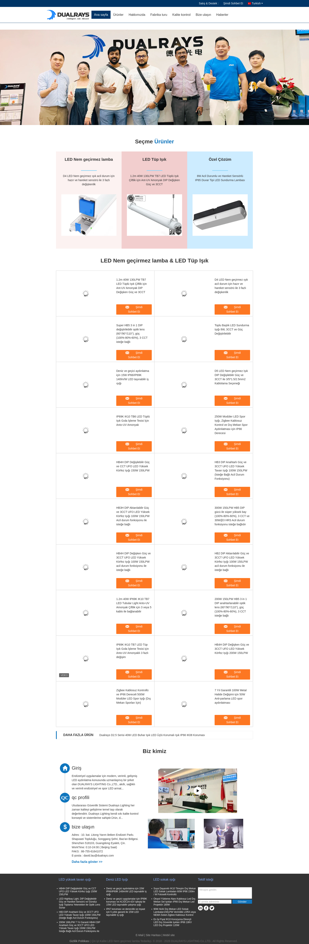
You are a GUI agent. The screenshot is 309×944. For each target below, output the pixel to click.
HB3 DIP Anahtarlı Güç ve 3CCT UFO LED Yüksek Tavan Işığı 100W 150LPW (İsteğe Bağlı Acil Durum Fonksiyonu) (231, 470)
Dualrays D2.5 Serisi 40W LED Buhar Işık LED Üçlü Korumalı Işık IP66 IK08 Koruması (152, 735)
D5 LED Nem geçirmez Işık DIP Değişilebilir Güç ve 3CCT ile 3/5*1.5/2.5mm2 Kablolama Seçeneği (231, 377)
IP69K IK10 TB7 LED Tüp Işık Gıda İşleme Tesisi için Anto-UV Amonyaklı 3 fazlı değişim (132, 651)
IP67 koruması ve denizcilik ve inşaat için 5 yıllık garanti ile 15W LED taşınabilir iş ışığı (125, 912)
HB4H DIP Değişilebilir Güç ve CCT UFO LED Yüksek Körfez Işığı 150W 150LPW (133, 466)
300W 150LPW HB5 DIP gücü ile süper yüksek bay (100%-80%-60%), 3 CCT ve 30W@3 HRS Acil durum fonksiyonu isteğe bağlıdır (232, 516)
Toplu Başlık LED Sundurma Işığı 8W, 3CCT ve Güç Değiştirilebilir (232, 329)
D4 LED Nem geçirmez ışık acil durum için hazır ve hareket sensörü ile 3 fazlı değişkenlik (231, 286)
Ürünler (118, 14)
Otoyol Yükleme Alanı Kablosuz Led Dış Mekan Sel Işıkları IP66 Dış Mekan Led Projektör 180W (174, 901)
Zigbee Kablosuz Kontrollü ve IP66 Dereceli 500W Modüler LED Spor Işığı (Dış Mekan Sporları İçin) (133, 696)
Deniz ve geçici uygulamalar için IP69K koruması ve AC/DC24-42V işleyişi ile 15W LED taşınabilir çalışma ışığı (126, 901)
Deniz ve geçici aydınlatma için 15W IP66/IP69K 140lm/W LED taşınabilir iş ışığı (132, 377)
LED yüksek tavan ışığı (75, 879)
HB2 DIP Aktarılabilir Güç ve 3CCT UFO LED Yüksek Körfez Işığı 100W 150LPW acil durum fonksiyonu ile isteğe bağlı (232, 562)
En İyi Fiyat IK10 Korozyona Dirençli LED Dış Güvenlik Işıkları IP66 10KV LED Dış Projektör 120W (173, 922)
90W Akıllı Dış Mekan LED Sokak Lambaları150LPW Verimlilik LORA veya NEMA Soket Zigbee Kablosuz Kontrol (175, 912)
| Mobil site (168, 935)
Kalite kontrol (181, 14)
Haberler (222, 14)
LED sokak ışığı (164, 879)
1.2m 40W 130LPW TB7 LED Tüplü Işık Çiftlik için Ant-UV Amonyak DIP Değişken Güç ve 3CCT (131, 286)
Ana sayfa (101, 14)
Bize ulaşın (203, 14)
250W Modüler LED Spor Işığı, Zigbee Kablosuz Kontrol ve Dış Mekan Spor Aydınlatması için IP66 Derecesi (231, 425)
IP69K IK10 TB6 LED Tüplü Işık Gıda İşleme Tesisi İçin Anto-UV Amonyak (133, 420)
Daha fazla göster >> (87, 861)
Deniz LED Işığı (117, 879)
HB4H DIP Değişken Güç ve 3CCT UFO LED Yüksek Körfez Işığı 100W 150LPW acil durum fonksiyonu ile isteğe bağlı (133, 562)
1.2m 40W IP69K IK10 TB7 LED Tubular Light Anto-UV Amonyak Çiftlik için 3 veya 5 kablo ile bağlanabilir (133, 605)
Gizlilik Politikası (79, 941)
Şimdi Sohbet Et (233, 3)
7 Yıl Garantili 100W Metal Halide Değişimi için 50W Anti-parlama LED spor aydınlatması (231, 696)
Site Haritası (153, 935)
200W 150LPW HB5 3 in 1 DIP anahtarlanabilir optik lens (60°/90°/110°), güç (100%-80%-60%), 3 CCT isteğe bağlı (231, 607)
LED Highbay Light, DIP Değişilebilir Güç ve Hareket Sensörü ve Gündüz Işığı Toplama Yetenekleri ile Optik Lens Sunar (79, 903)
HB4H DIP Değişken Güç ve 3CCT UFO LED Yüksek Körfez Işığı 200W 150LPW (232, 648)
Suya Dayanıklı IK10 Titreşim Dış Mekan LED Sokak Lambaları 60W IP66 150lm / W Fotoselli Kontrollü (175, 891)
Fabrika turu (158, 14)
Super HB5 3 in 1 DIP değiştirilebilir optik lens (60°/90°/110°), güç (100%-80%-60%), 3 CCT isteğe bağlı (131, 333)
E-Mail (140, 935)
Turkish (257, 3)
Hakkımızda (137, 14)
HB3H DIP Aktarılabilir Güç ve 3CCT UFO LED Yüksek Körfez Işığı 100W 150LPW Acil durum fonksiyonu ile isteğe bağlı (133, 516)
